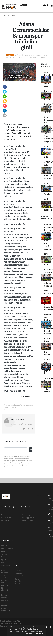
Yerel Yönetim (6, 557)
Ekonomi (5, 551)
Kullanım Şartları (28, 515)
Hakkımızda (6, 515)
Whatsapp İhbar (28, 518)
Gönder (31, 449)
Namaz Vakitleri (4, 581)
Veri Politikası (6, 520)
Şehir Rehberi (4, 604)
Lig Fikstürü (4, 589)
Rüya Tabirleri (18, 580)
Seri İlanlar (5, 601)
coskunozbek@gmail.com (21, 424)
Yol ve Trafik (3, 577)
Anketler (18, 573)
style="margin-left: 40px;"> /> (18, 159)
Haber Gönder (27, 520)
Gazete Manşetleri (5, 609)
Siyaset (23, 5)
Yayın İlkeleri (6, 518)
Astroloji (18, 584)
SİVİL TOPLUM (7, 549)
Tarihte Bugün (4, 594)
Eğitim (3, 560)
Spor (13, 15)
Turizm (4, 554)
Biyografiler (20, 576)
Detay (29, 634)
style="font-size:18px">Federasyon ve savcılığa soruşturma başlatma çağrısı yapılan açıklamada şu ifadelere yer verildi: (17, 297)
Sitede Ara (19, 571)
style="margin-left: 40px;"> (18, 187)
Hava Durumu (4, 572)
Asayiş (3, 562)
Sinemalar (5, 598)
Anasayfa (5, 15)
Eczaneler (5, 585)
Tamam (39, 634)
